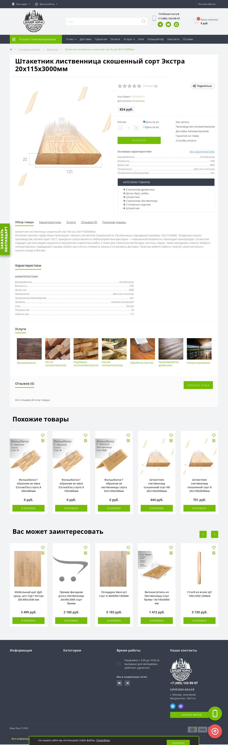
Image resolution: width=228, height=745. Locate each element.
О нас (71, 39)
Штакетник (52, 49)
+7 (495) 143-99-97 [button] (184, 684)
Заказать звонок (191, 715)
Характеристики (53, 222)
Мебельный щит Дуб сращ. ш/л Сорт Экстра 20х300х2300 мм (28, 596)
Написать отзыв (198, 386)
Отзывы (188, 39)
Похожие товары (117, 222)
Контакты (173, 39)
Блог (141, 39)
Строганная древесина (138, 189)
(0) (155, 86)
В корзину (139, 140)
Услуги (129, 39)
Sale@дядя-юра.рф (169, 13)
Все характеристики (202, 151)
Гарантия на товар (187, 136)
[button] (21, 4)
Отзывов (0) (92, 222)
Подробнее (103, 740)
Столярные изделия (29, 49)
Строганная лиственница (140, 200)
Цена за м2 (151, 127)
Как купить (182, 122)
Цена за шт (151, 122)
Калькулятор (156, 39)
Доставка (85, 39)
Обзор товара (26, 222)
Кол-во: (122, 122)
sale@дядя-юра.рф (182, 689)
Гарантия (101, 39)
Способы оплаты (186, 140)
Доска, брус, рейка (136, 193)
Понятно (178, 741)
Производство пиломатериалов (195, 126)
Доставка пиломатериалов (192, 131)
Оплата (115, 39)
